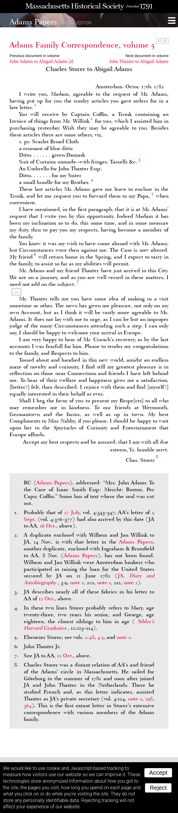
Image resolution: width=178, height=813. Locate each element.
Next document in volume (147, 55)
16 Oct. (48, 525)
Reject (158, 787)
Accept (158, 772)
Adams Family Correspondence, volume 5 (82, 45)
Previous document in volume (34, 55)
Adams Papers (53, 482)
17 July (71, 512)
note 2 (131, 582)
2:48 (89, 637)
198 (149, 698)
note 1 (77, 582)
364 (27, 705)
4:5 (100, 637)
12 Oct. (47, 598)
